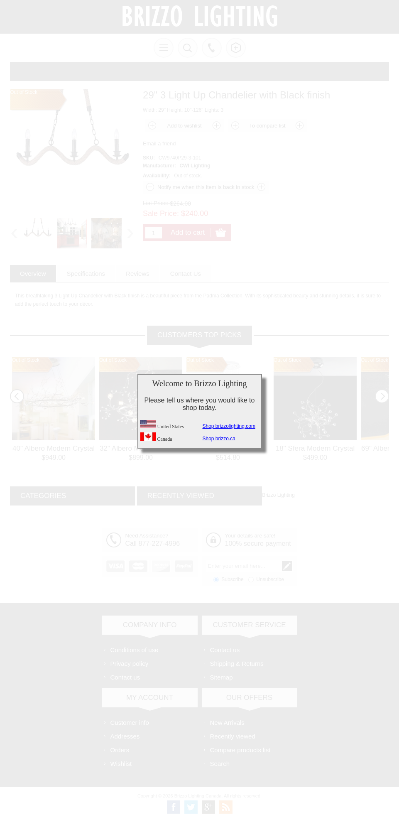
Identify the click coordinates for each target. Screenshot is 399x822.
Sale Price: (161, 213)
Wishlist (121, 763)
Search (220, 763)
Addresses (125, 736)
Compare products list (240, 749)
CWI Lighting (194, 166)
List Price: (155, 203)
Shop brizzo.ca (219, 439)
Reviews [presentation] (137, 273)
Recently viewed (232, 736)
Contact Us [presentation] (185, 273)
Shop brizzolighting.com (229, 426)
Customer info (129, 722)
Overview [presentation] (33, 273)
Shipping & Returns (237, 663)
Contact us (125, 677)
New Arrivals (227, 722)
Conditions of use (134, 649)
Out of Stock (25, 360)
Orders (120, 749)
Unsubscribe (270, 579)
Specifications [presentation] (86, 273)
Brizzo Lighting (278, 495)
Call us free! (212, 48)
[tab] (33, 273)
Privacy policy (129, 663)
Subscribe (232, 579)
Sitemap (221, 677)
